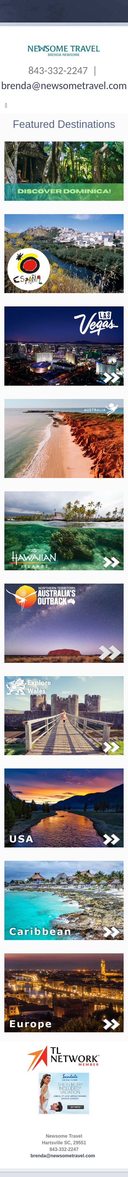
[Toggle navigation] (6, 106)
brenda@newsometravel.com (64, 85)
